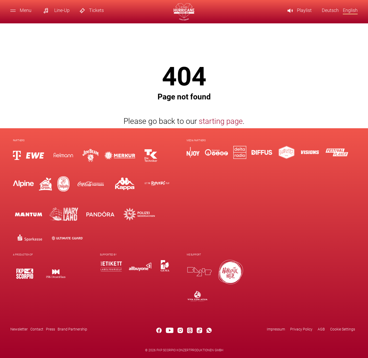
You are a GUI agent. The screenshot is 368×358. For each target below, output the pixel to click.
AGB (321, 329)
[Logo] (25, 273)
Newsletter (19, 329)
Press (50, 329)
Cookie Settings (342, 329)
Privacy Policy (301, 329)
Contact (36, 329)
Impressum (276, 329)
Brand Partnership (72, 329)
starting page (220, 121)
